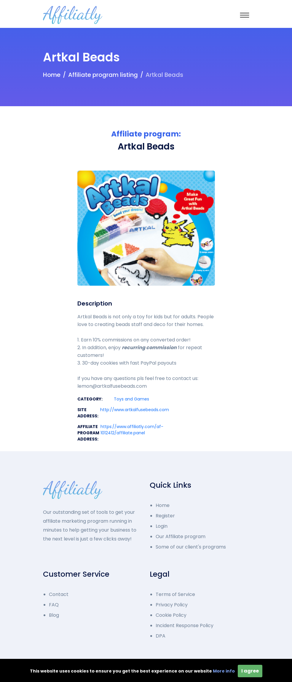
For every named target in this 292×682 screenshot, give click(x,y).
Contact (58, 594)
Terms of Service (175, 594)
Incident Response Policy (184, 625)
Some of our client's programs (191, 546)
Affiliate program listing (103, 75)
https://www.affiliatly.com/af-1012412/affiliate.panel (131, 430)
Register (165, 515)
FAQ (54, 604)
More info (224, 671)
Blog (54, 615)
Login (161, 526)
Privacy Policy (172, 604)
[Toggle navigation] (244, 15)
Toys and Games (131, 399)
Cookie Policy (171, 615)
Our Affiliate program (180, 536)
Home (51, 75)
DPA (160, 635)
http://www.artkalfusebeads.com (134, 410)
